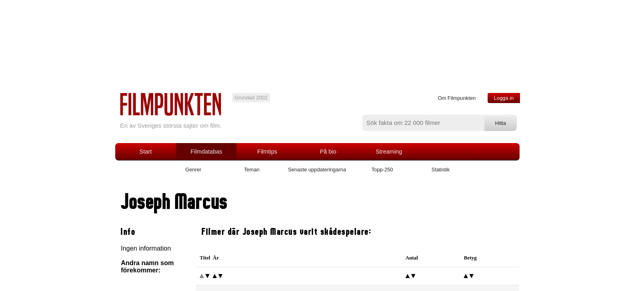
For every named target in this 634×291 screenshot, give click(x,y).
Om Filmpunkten (457, 98)
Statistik (440, 170)
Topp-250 (382, 170)
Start (145, 151)
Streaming (389, 151)
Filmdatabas (206, 151)
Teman (251, 170)
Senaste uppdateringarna (317, 170)
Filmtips (267, 151)
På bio (328, 151)
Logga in (504, 98)
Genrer (193, 170)
